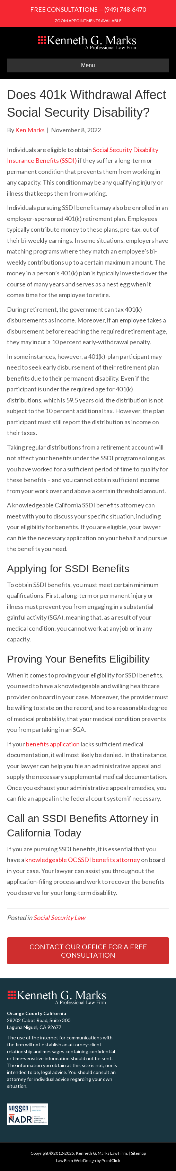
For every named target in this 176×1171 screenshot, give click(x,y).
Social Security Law (59, 917)
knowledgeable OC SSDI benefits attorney (82, 859)
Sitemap (138, 1153)
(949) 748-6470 (125, 9)
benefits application (53, 744)
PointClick (111, 1160)
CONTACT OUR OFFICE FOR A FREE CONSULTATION (88, 950)
